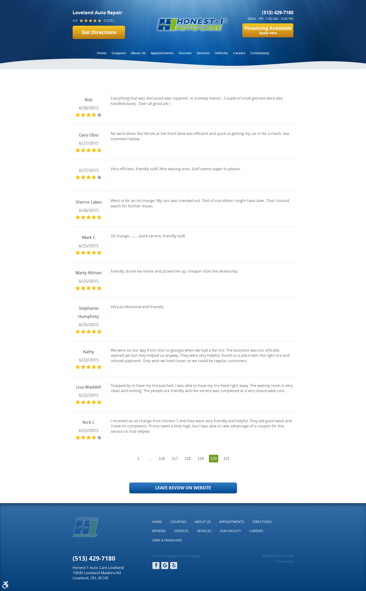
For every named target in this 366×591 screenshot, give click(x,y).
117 (175, 459)
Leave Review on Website (183, 488)
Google (164, 565)
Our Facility (230, 531)
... (149, 459)
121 (226, 459)
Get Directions (99, 32)
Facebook (155, 565)
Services (203, 53)
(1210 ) (109, 20)
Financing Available (267, 30)
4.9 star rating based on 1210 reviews (175, 556)
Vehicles (221, 53)
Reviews (185, 53)
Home (101, 53)
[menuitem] (101, 53)
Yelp (173, 565)
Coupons (119, 53)
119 (200, 459)
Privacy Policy (284, 561)
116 (162, 459)
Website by (277, 556)
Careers (239, 53)
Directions (262, 521)
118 (188, 459)
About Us (138, 53)
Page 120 (141, 80)
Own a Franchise (167, 540)
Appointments (162, 53)
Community (259, 53)
